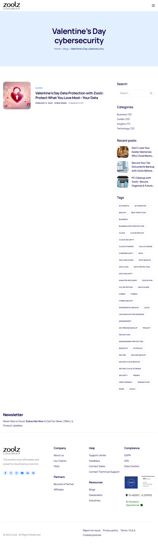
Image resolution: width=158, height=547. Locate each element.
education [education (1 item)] (147, 280)
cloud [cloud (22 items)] (122, 233)
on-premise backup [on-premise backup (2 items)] (128, 328)
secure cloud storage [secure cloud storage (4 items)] (130, 369)
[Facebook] (5, 473)
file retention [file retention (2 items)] (126, 287)
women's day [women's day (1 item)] (144, 382)
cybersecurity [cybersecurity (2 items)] (126, 253)
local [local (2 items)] (147, 307)
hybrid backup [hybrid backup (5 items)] (126, 301)
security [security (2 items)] (123, 375)
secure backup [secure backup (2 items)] (138, 355)
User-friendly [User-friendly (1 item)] (125, 382)
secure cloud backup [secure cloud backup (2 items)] (129, 362)
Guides (38, 85)
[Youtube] (22, 473)
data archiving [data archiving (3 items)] (126, 260)
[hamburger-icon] (153, 5)
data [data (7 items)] (141, 253)
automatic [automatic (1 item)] (124, 206)
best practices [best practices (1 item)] (138, 213)
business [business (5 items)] (123, 219)
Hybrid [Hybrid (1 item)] (122, 294)
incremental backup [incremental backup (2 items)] (129, 307)
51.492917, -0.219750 (139, 495)
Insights (121, 123)
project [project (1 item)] (147, 328)
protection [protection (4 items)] (124, 335)
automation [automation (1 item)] (140, 206)
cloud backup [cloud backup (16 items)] (137, 233)
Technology (123, 128)
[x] (11, 473)
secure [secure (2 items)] (122, 355)
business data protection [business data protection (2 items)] (131, 226)
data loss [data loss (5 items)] (124, 267)
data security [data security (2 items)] (126, 274)
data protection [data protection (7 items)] (142, 267)
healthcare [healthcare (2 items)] (143, 287)
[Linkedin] (27, 473)
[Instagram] (16, 473)
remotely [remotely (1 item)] (123, 348)
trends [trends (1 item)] (136, 375)
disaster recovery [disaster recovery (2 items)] (128, 280)
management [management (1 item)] (125, 321)
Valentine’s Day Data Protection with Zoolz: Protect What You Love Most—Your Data (66, 95)
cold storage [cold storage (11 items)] (145, 246)
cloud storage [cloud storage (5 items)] (126, 246)
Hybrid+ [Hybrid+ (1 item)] (134, 294)
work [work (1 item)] (121, 389)
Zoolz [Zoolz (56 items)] (132, 389)
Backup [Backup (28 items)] (122, 213)
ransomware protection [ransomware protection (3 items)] (131, 341)
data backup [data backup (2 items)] (145, 260)
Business (122, 114)
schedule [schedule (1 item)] (138, 348)
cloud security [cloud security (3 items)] (126, 240)
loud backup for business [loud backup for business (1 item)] (131, 314)
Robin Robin (60, 105)
